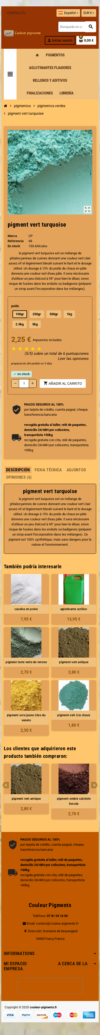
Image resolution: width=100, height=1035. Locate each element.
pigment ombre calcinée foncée (74, 801)
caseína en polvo (26, 609)
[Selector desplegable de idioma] (68, 13)
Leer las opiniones (73, 358)
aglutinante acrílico (73, 609)
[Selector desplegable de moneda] (88, 13)
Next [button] (94, 785)
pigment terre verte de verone (26, 662)
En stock (14, 246)
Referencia (16, 241)
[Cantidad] (24, 383)
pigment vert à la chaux (73, 715)
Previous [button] (6, 785)
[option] (26, 791)
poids (15, 306)
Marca (12, 236)
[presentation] (50, 985)
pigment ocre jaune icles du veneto (26, 717)
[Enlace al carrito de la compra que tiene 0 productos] (86, 40)
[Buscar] (77, 26)
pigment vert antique (73, 662)
